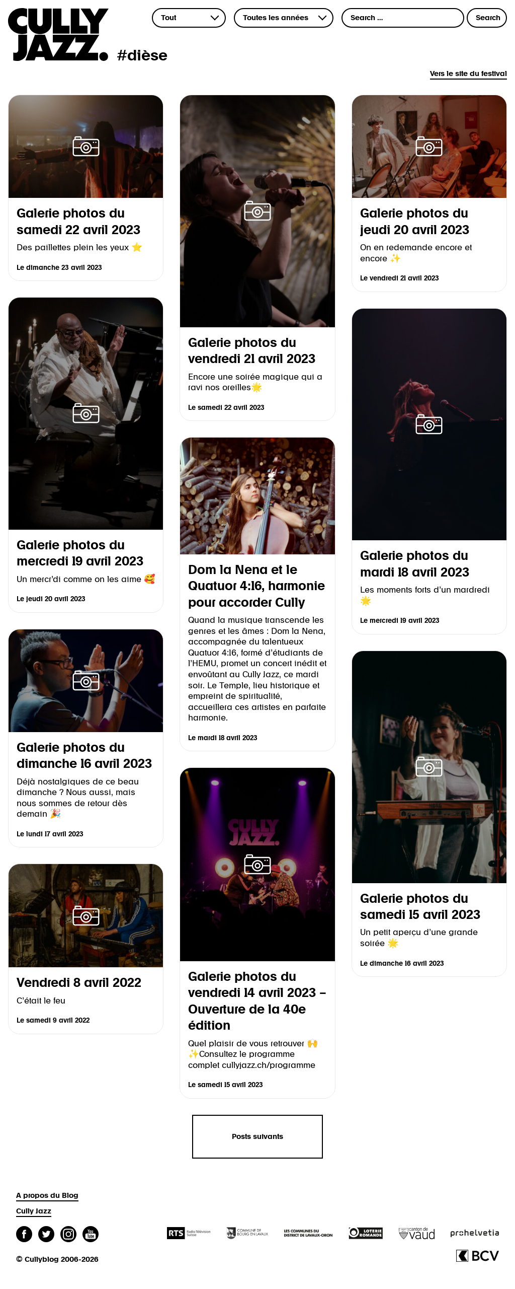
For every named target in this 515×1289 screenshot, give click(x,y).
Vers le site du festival (468, 73)
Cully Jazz (33, 1211)
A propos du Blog (47, 1195)
